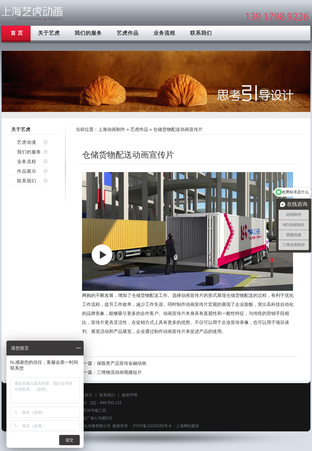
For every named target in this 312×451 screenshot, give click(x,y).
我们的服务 (88, 33)
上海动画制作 (111, 129)
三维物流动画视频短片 (119, 372)
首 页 (17, 33)
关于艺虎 (49, 33)
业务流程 (164, 33)
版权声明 (129, 395)
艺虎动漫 (26, 142)
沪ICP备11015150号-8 (152, 426)
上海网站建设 (187, 426)
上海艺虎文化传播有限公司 (87, 426)
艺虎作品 (128, 33)
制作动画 (186, 304)
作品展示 (26, 171)
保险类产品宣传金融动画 (121, 363)
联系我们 (201, 33)
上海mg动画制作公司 (32, 13)
